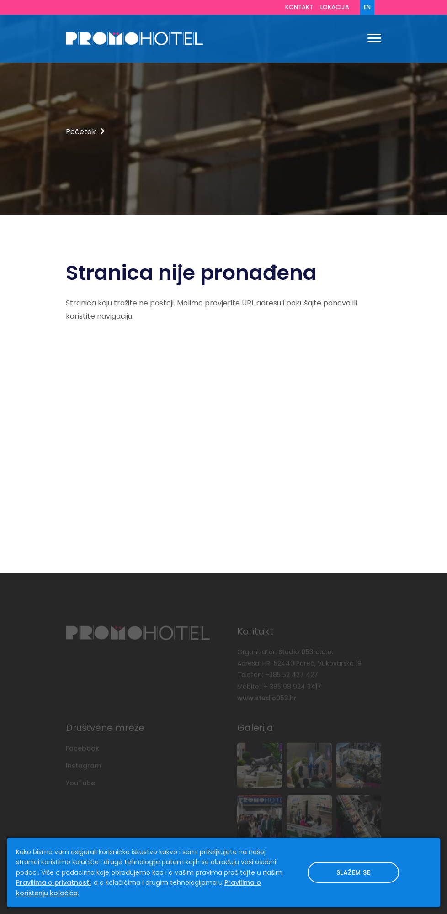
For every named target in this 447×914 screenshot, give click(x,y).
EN (367, 7)
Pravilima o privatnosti (53, 882)
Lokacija (334, 7)
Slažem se (353, 872)
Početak (81, 131)
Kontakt (299, 7)
